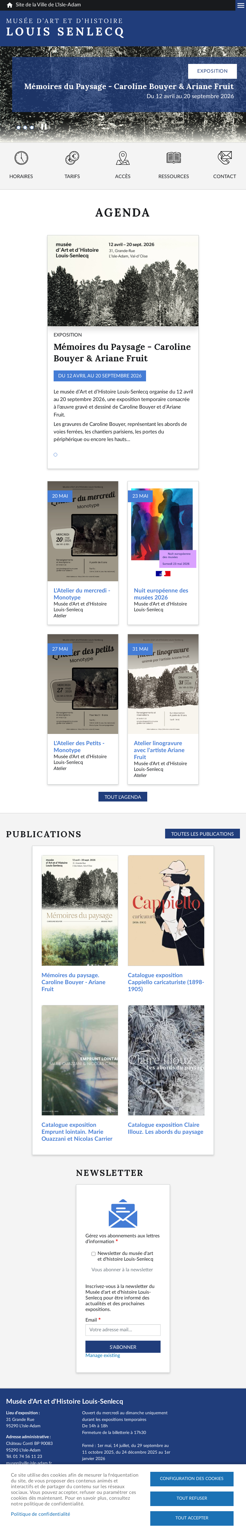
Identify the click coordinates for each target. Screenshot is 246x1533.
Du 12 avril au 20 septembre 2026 (190, 96)
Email (91, 1320)
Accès (123, 176)
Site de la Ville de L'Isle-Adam (43, 5)
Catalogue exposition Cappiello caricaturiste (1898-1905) (166, 982)
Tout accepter (191, 1518)
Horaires (21, 176)
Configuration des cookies (192, 1479)
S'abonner (123, 1347)
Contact (224, 176)
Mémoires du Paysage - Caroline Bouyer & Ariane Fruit (129, 86)
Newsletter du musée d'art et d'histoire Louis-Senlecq (125, 1256)
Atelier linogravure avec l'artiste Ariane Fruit (159, 750)
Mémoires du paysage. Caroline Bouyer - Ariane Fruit (73, 982)
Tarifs (72, 176)
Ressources (174, 176)
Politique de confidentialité (40, 1514)
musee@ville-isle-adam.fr (29, 1463)
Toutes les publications (202, 834)
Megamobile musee (240, 5)
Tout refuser (192, 1498)
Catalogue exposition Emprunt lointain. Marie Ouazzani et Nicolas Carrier (77, 1132)
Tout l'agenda (123, 797)
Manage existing (102, 1355)
